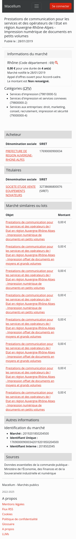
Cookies (7, 514)
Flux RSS (7, 509)
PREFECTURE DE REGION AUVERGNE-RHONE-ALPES (19, 155)
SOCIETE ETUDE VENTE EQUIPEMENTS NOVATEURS (21, 191)
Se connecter (60, 6)
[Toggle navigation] (37, 6)
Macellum (12, 6)
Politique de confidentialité (19, 519)
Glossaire (8, 524)
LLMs (5, 534)
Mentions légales (13, 504)
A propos (8, 529)
